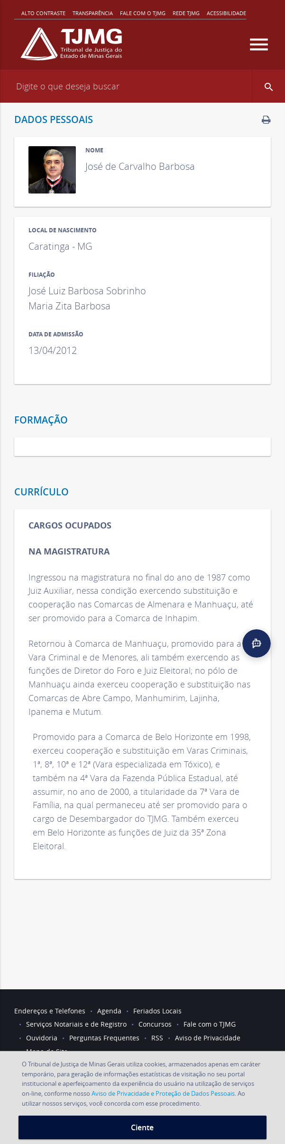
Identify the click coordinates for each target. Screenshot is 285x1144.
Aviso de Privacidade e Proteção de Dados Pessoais (163, 1093)
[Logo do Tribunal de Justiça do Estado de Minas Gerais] (71, 47)
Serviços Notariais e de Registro (76, 1024)
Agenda (109, 1010)
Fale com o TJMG (142, 13)
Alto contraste (43, 13)
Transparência (93, 13)
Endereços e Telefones (49, 1010)
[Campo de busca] (142, 86)
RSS (157, 1037)
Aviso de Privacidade (207, 1037)
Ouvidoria (41, 1037)
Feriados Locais (157, 1010)
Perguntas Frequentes (104, 1037)
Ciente (142, 1127)
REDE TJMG (186, 13)
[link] (266, 119)
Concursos (155, 1024)
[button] (268, 86)
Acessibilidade (226, 13)
